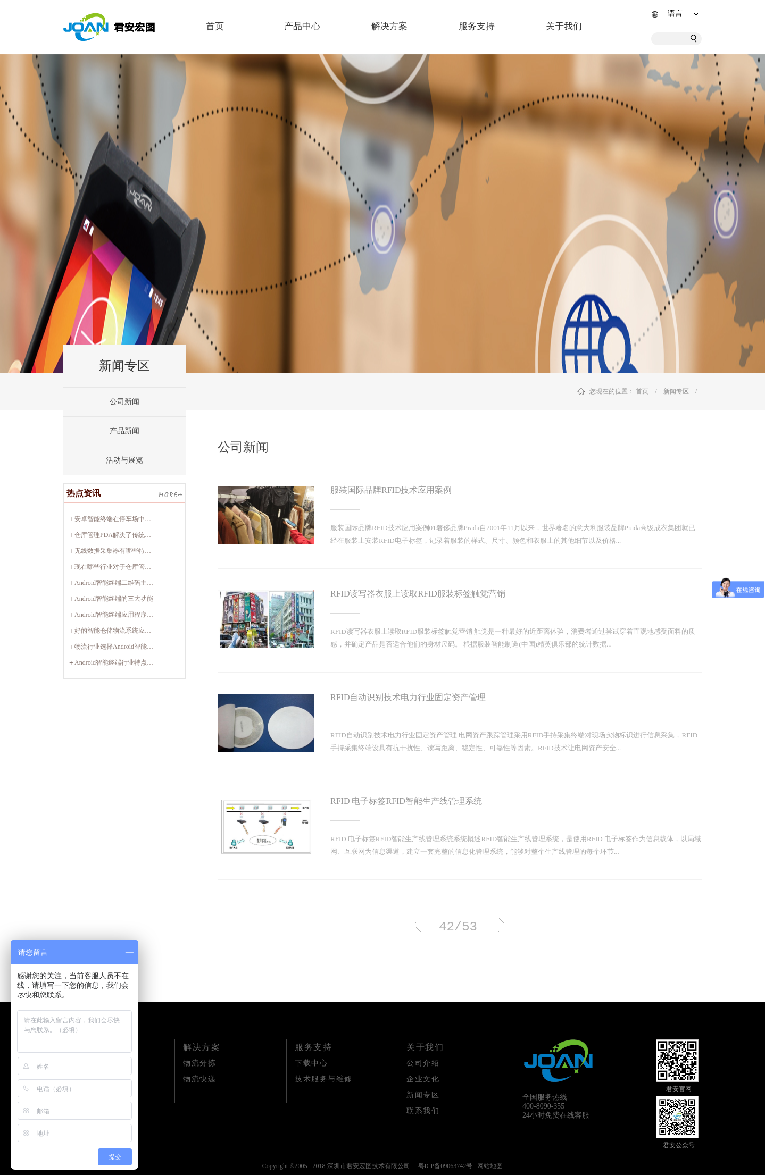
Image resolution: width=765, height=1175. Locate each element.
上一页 (418, 925)
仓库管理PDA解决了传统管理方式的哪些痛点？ (141, 535)
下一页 (501, 925)
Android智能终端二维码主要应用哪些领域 (133, 582)
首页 (215, 26)
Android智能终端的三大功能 (113, 598)
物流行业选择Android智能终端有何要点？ (133, 646)
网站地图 (488, 1166)
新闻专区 (676, 391)
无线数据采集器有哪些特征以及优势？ (128, 551)
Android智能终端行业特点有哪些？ (123, 662)
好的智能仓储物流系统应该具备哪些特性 (131, 630)
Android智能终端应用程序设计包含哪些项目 (136, 614)
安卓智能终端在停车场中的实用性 (122, 519)
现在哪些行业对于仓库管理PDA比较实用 (131, 566)
